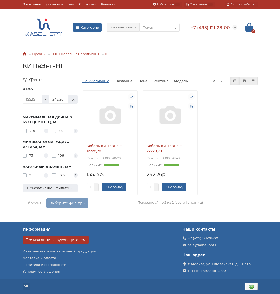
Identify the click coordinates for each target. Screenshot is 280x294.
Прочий (39, 54)
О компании (32, 4)
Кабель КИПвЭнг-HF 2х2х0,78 (166, 148)
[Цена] (32, 99)
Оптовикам (87, 4)
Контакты (108, 4)
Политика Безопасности (44, 265)
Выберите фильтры (67, 203)
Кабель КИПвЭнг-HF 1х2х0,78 (106, 148)
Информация (37, 229)
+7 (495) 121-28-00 (203, 238)
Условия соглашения (41, 271)
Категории (87, 27)
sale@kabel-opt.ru (203, 245)
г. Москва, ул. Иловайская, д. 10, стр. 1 (221, 264)
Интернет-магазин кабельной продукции (59, 251)
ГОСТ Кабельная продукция (75, 54)
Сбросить (34, 203)
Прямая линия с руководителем (56, 240)
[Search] (159, 27)
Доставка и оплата (60, 4)
